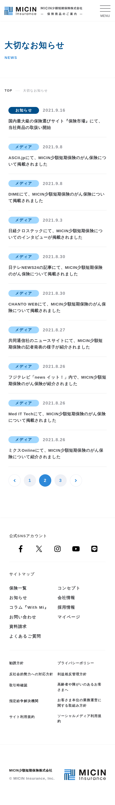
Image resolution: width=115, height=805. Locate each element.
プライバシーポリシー (75, 663)
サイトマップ (22, 574)
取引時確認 (18, 685)
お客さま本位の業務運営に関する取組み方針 (79, 702)
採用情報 (66, 607)
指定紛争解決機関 (24, 701)
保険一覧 (18, 588)
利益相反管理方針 (72, 674)
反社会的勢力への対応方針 (31, 674)
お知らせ (18, 597)
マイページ (69, 617)
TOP (8, 90)
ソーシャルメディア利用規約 (79, 718)
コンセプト (69, 588)
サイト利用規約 (22, 717)
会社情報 (66, 597)
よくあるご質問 (25, 636)
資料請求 (18, 626)
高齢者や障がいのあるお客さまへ (79, 687)
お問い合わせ (23, 617)
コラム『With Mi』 (29, 607)
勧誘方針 (16, 663)
